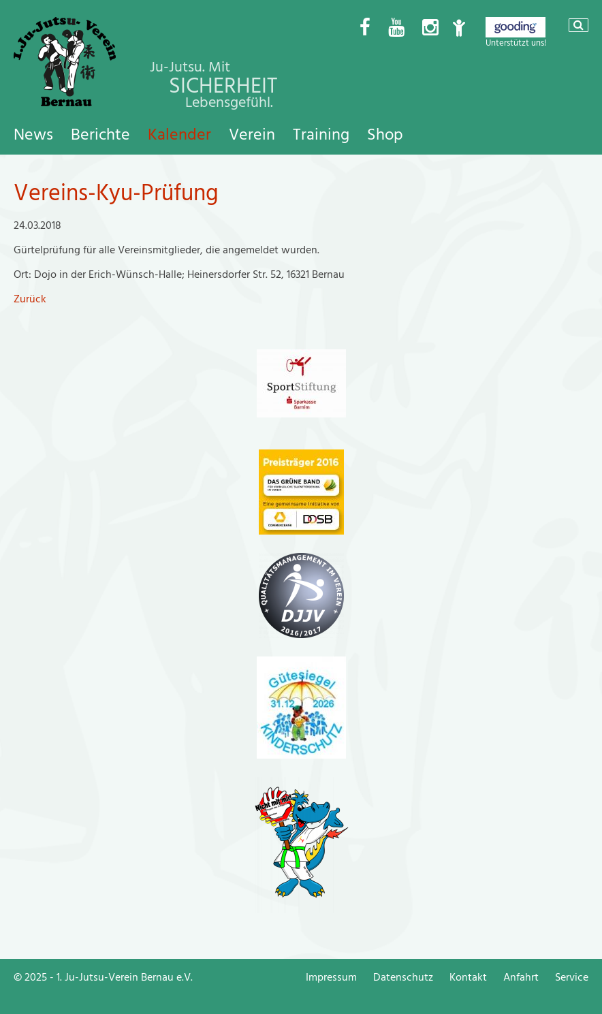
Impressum (331, 977)
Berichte (100, 135)
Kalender (179, 135)
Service (571, 977)
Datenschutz (403, 977)
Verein (252, 135)
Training (321, 135)
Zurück (30, 299)
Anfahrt (521, 977)
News (33, 135)
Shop (385, 135)
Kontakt (468, 977)
